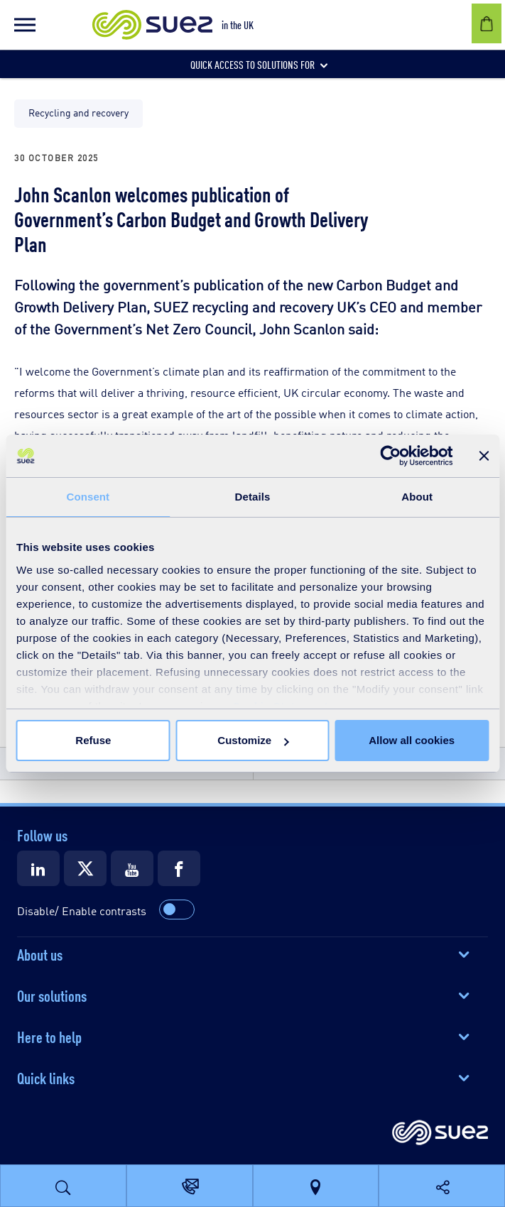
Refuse (93, 740)
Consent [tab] (87, 497)
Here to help (49, 1036)
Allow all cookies (412, 740)
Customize (252, 740)
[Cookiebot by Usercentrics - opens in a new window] (390, 455)
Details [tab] (253, 497)
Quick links (46, 1077)
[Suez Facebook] (179, 868)
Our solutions (52, 994)
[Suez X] (85, 868)
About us (40, 953)
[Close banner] (484, 456)
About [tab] (417, 497)
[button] (25, 25)
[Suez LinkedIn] (38, 868)
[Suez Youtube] (132, 868)
